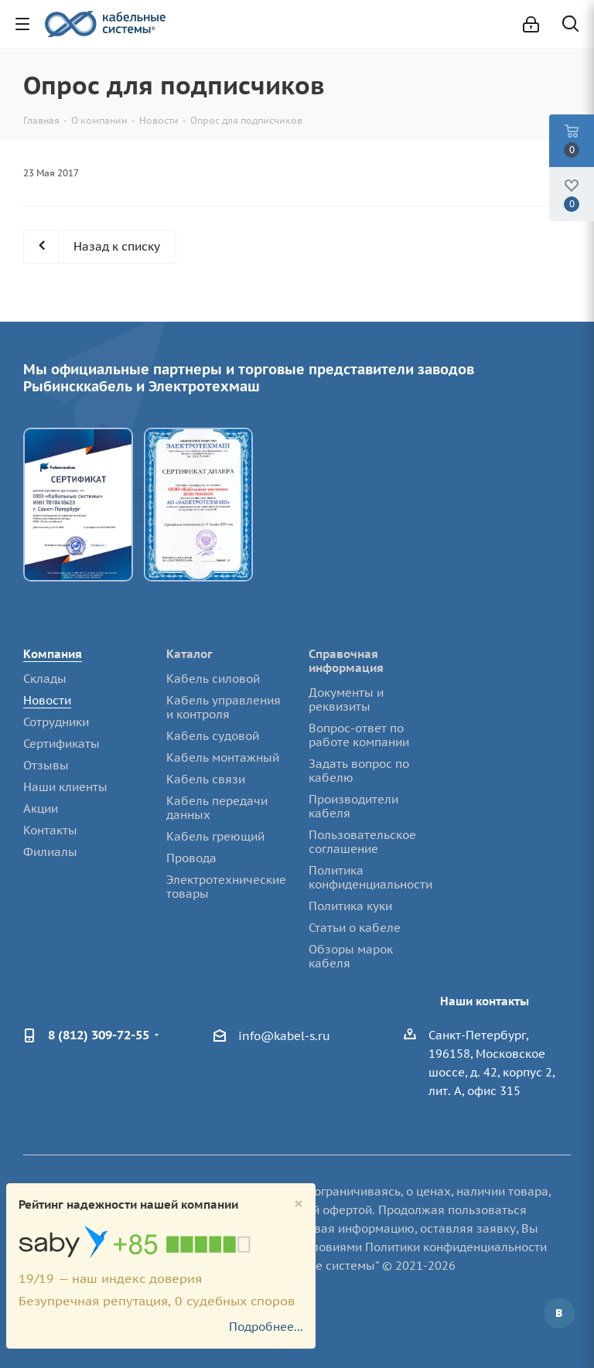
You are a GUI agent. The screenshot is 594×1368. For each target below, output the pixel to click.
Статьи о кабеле (355, 927)
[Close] (298, 1204)
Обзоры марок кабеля (351, 956)
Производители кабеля (353, 806)
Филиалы (50, 851)
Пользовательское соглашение (362, 841)
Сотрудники (56, 722)
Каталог (189, 653)
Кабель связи (205, 779)
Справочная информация (346, 660)
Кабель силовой (213, 678)
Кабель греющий (215, 836)
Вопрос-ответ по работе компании (359, 735)
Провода (191, 858)
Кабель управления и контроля (223, 707)
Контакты (50, 830)
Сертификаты (61, 743)
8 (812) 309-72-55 (98, 1034)
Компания (52, 653)
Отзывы (46, 765)
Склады (45, 678)
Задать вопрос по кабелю (359, 770)
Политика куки (350, 906)
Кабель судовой (212, 735)
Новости (47, 700)
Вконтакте (559, 1313)
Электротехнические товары (226, 886)
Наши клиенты (65, 787)
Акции (40, 808)
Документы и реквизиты (346, 699)
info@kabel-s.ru (284, 1036)
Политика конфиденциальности (370, 877)
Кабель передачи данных (217, 807)
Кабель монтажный (222, 757)
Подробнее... (266, 1326)
